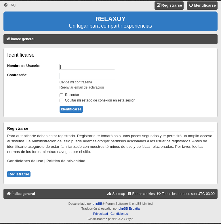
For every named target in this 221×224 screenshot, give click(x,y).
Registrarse (18, 174)
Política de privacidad (65, 161)
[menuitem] (9, 5)
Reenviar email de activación (82, 87)
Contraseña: (17, 75)
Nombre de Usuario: (24, 66)
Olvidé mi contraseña (76, 82)
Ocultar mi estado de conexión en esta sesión (98, 100)
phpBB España (129, 208)
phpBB (97, 203)
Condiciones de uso (25, 161)
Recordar (69, 95)
